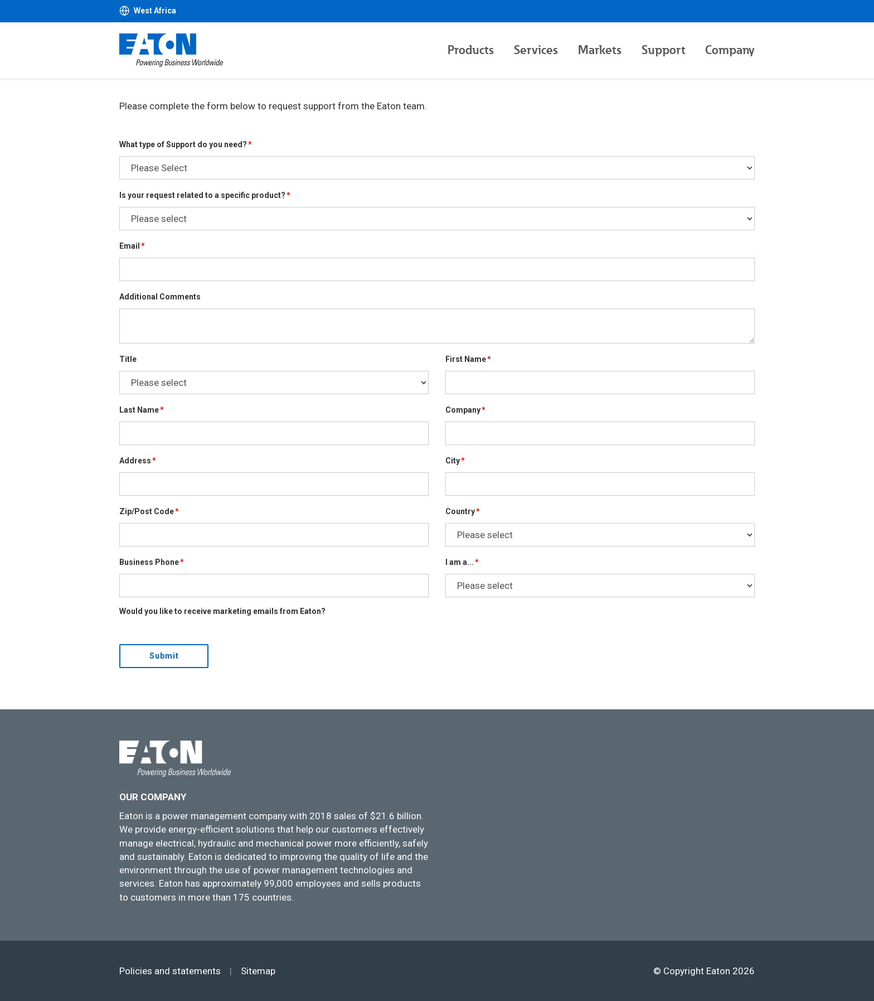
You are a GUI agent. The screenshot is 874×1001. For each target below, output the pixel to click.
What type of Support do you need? (183, 144)
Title (128, 359)
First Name (465, 359)
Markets (599, 49)
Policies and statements (170, 970)
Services (536, 49)
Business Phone (149, 562)
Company (730, 49)
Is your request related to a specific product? (202, 195)
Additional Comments (160, 296)
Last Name (139, 409)
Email (129, 245)
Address (135, 460)
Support (663, 49)
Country (460, 511)
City (452, 460)
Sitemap (258, 970)
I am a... (459, 562)
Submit (164, 655)
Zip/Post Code (146, 511)
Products (471, 49)
